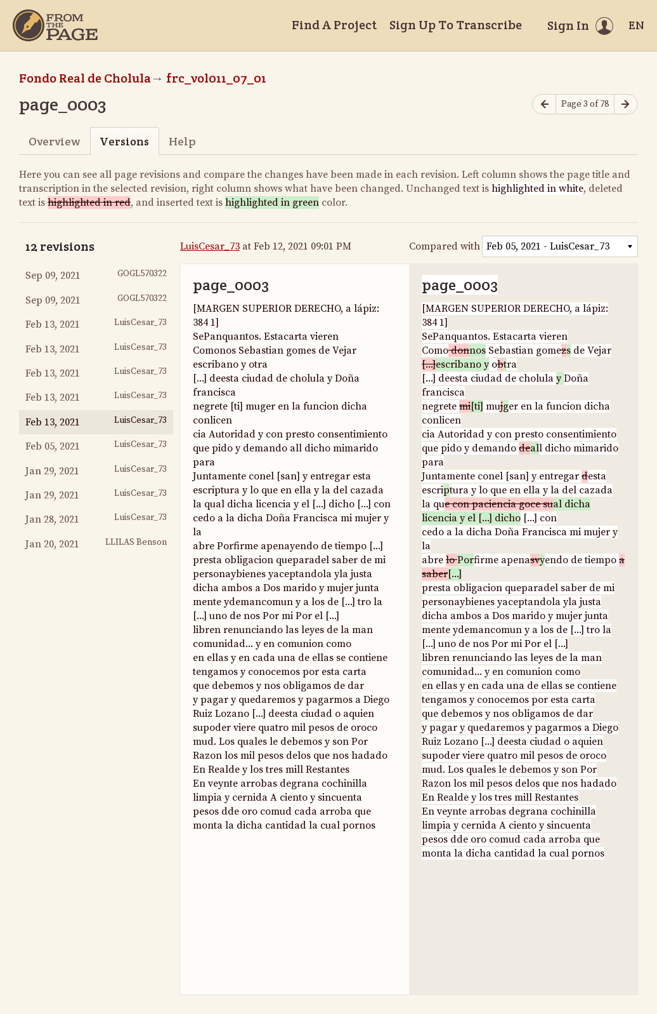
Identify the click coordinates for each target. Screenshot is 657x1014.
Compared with (444, 246)
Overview (54, 141)
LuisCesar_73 (210, 246)
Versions (124, 141)
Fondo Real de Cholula (85, 78)
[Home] (55, 25)
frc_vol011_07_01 (216, 78)
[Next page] (626, 104)
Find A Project (334, 25)
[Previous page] (544, 104)
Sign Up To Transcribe (455, 25)
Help (182, 141)
